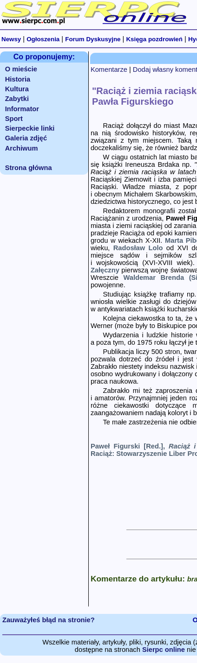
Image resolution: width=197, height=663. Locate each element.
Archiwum (21, 148)
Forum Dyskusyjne (92, 39)
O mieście (21, 69)
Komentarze (109, 69)
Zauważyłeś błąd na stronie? (48, 620)
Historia (18, 79)
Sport (14, 118)
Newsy (11, 39)
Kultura (17, 89)
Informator (22, 109)
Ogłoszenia (42, 39)
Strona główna (28, 167)
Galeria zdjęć (26, 138)
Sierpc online (163, 649)
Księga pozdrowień (154, 39)
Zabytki (17, 98)
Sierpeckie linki (30, 128)
